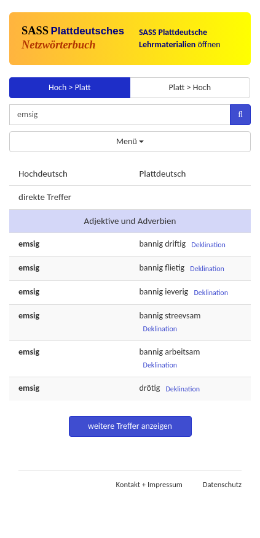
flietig (174, 268)
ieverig (176, 291)
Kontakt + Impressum (149, 484)
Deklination (208, 244)
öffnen (180, 38)
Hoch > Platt (70, 87)
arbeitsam (182, 352)
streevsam (182, 315)
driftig (175, 244)
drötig (150, 388)
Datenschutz (222, 484)
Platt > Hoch (189, 87)
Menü (130, 141)
